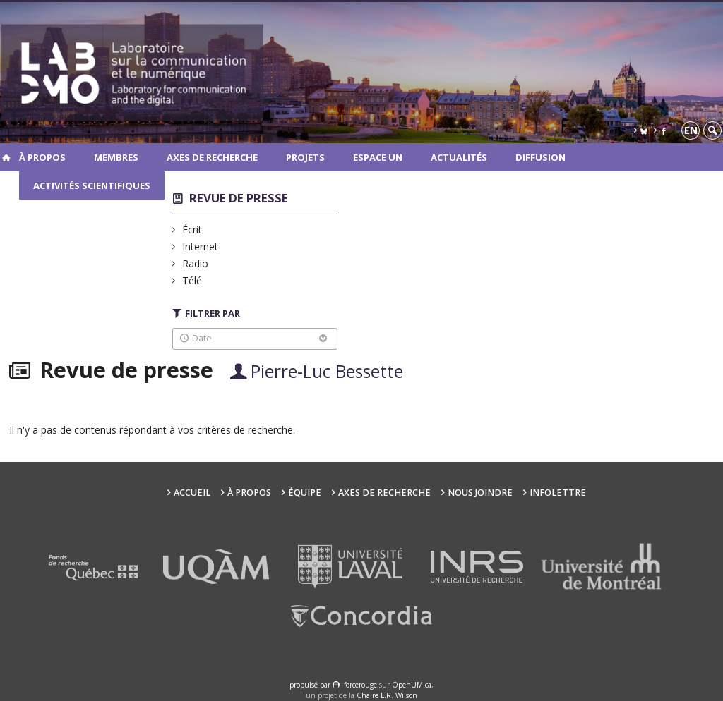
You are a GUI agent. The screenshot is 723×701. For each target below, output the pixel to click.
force (360, 685)
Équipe (304, 493)
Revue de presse (238, 198)
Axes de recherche (212, 157)
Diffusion (540, 157)
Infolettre (558, 493)
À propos (42, 157)
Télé (192, 280)
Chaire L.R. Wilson (387, 695)
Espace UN (377, 157)
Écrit (192, 229)
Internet (200, 246)
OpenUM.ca (411, 685)
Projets (305, 157)
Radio (195, 263)
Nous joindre (480, 493)
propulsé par (311, 685)
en (691, 130)
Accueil (192, 493)
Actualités (459, 157)
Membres (116, 157)
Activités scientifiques (91, 185)
